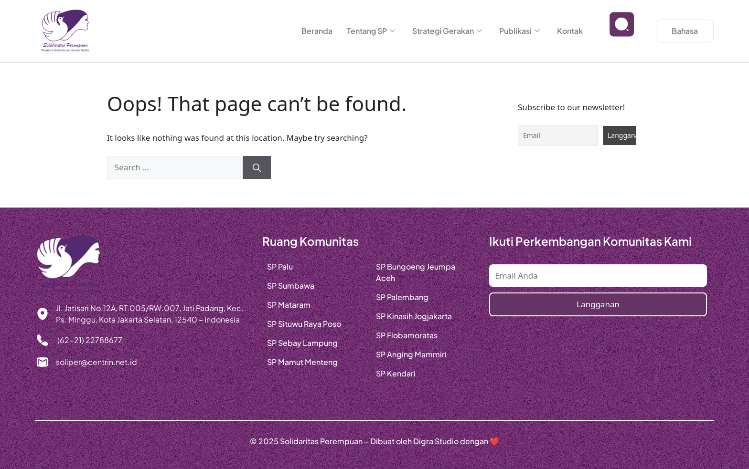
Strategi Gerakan (447, 31)
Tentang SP (371, 31)
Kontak (570, 31)
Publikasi (519, 31)
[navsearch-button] (622, 31)
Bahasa (685, 31)
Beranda (316, 31)
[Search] (257, 167)
